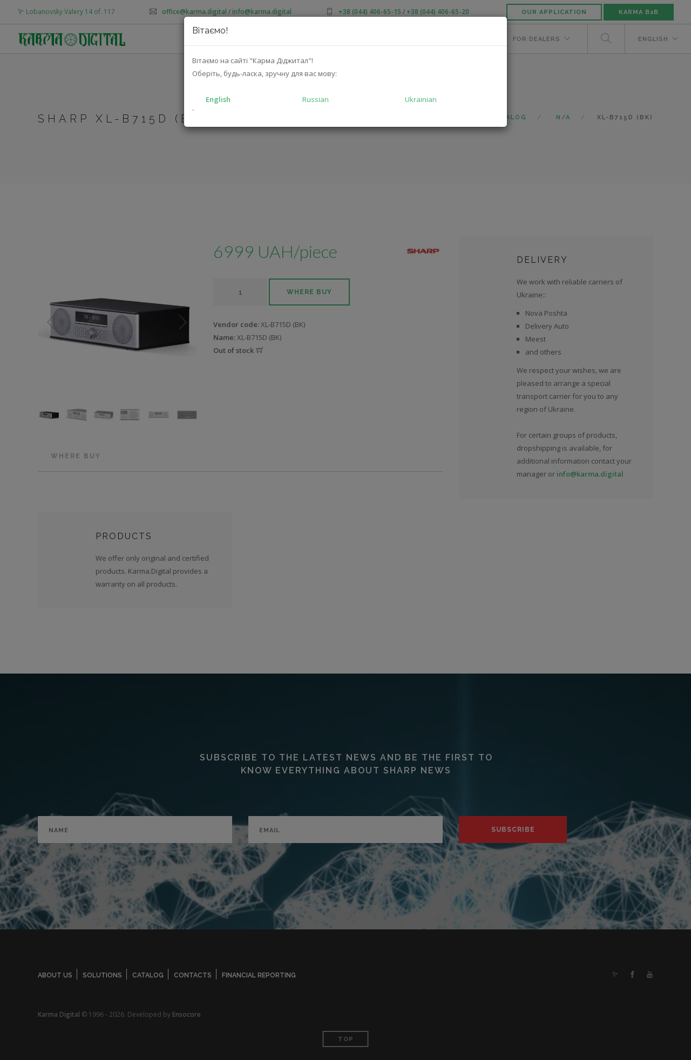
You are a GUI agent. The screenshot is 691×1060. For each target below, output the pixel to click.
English (218, 99)
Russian (315, 99)
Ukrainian (421, 99)
